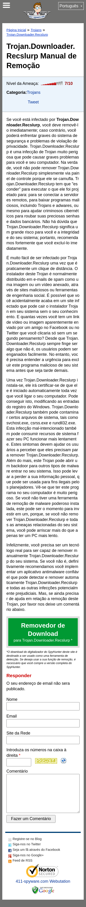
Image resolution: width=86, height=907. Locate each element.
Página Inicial (16, 30)
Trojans (36, 30)
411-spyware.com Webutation (43, 888)
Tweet (33, 102)
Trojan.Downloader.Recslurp (27, 34)
